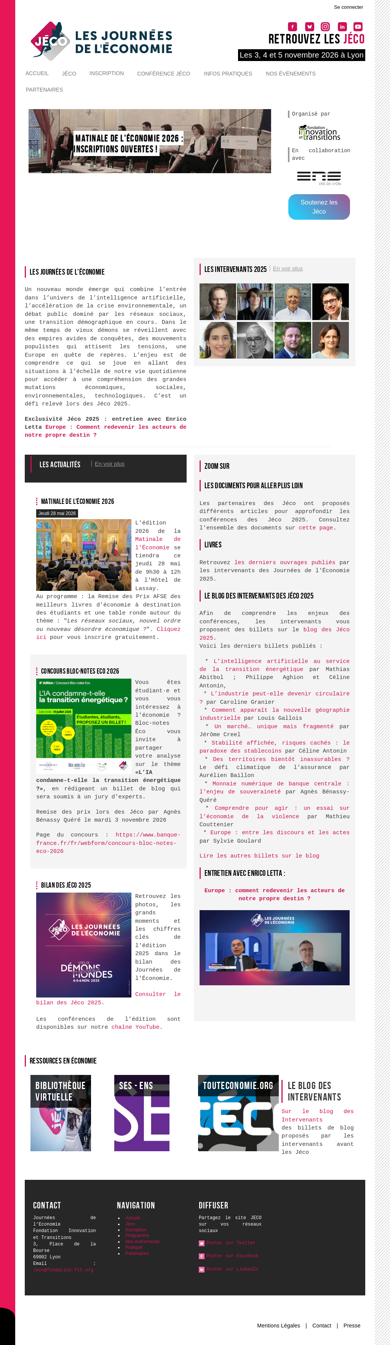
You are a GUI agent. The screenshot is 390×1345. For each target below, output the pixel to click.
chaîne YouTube (136, 1027)
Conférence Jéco (163, 74)
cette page (316, 528)
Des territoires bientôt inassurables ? (281, 759)
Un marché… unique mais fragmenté (274, 727)
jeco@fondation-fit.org (63, 1270)
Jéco (69, 74)
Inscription (107, 73)
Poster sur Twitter (231, 1243)
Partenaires (44, 90)
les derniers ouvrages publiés (285, 563)
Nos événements (291, 74)
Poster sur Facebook (232, 1256)
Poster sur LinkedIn (232, 1269)
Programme (137, 1235)
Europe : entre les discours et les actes (280, 833)
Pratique (133, 1247)
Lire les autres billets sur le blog (260, 856)
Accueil (37, 73)
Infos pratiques (228, 74)
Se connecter (348, 7)
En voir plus (288, 268)
